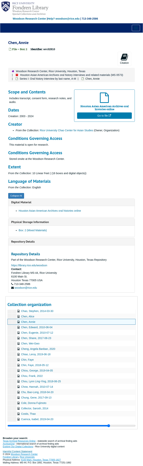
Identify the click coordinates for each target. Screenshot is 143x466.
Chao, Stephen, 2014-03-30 (37, 311)
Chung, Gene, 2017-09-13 (36, 397)
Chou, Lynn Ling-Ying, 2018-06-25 (41, 381)
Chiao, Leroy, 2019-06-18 (36, 354)
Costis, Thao (28, 413)
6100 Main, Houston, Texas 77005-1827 (41, 460)
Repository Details (23, 242)
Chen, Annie (28, 321)
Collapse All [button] (16, 195)
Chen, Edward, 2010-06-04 (36, 327)
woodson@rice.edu (26, 287)
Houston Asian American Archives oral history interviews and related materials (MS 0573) (71, 74)
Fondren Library (10, 457)
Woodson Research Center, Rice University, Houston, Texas (50, 71)
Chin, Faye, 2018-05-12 (35, 365)
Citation (124, 58)
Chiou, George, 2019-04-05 (37, 370)
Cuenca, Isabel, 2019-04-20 (37, 419)
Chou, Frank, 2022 (32, 375)
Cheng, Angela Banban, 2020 (38, 348)
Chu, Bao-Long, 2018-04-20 (37, 392)
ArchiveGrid (9, 444)
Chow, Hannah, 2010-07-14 (37, 386)
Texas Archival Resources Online (19, 441)
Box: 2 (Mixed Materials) (33, 230)
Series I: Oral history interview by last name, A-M (48, 78)
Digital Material (21, 202)
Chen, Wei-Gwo (30, 343)
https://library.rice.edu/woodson (29, 265)
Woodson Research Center (29, 18)
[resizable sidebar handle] (71, 425)
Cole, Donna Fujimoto (33, 402)
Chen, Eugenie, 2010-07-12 (37, 332)
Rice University (27, 457)
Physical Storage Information (30, 222)
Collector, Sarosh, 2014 (34, 408)
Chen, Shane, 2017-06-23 (36, 338)
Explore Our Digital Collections (18, 446)
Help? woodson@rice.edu (63, 18)
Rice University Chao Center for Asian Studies (66, 130)
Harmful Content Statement (17, 451)
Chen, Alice (27, 316)
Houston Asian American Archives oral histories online (50, 210)
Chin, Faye (27, 359)
